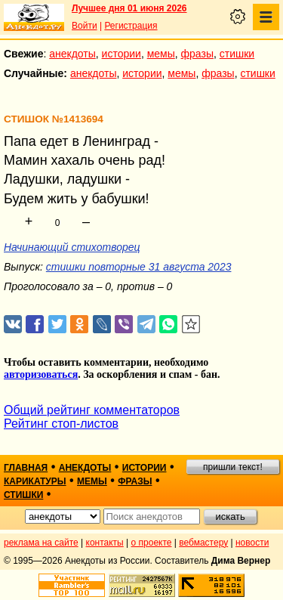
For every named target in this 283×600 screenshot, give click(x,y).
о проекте (151, 542)
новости (252, 542)
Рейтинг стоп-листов (61, 423)
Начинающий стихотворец (72, 247)
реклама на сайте (41, 542)
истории (121, 54)
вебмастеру (203, 542)
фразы (197, 54)
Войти (84, 25)
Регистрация (130, 25)
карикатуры (35, 481)
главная (26, 467)
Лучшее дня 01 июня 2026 (129, 8)
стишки (237, 54)
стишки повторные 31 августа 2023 (139, 267)
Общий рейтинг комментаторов (92, 410)
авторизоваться (41, 374)
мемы (161, 54)
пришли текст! (233, 467)
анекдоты (72, 54)
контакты (105, 542)
